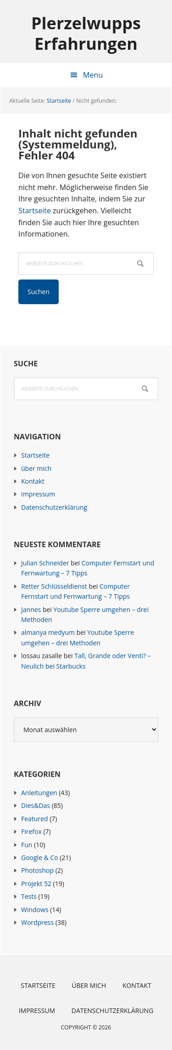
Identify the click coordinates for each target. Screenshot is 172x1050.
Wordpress (37, 922)
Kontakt (32, 481)
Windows (35, 909)
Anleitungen (39, 792)
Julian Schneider (45, 563)
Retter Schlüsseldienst (54, 586)
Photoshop (37, 870)
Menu (93, 75)
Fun (26, 844)
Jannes (31, 609)
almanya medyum (48, 632)
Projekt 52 (36, 883)
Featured (34, 818)
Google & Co (39, 857)
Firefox (31, 831)
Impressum (38, 494)
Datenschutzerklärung (54, 507)
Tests (29, 896)
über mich (36, 468)
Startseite (34, 211)
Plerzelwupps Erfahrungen (86, 33)
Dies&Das (35, 805)
